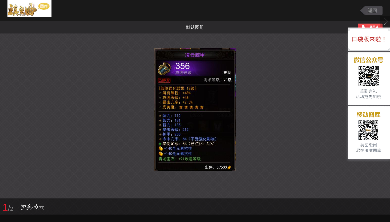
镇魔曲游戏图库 (35, 10)
